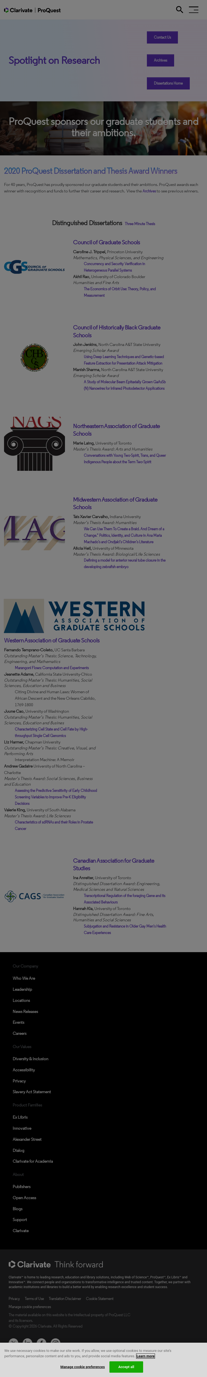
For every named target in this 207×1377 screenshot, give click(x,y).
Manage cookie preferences (82, 1367)
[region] (103, 1360)
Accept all (126, 1367)
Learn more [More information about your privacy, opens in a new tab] (146, 1356)
